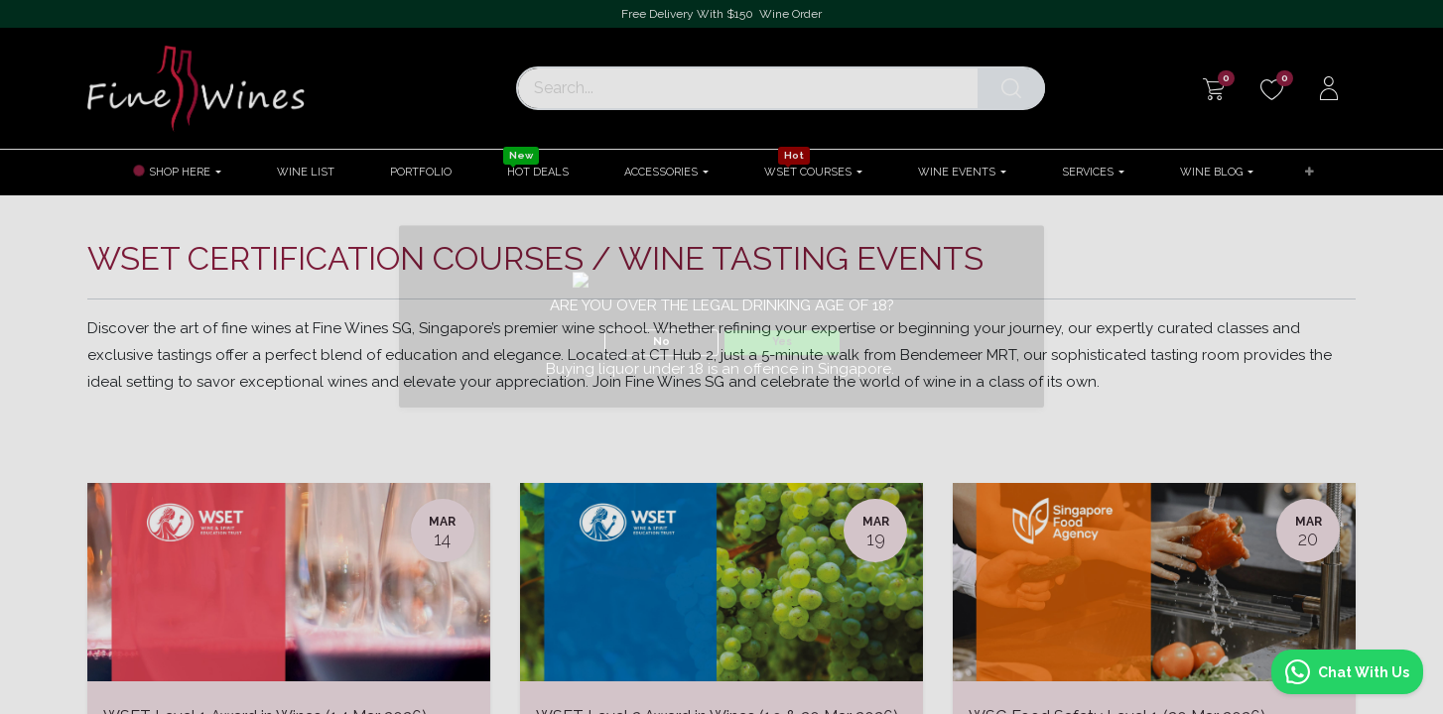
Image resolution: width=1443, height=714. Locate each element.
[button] (1309, 173)
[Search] (1011, 88)
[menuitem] (305, 172)
